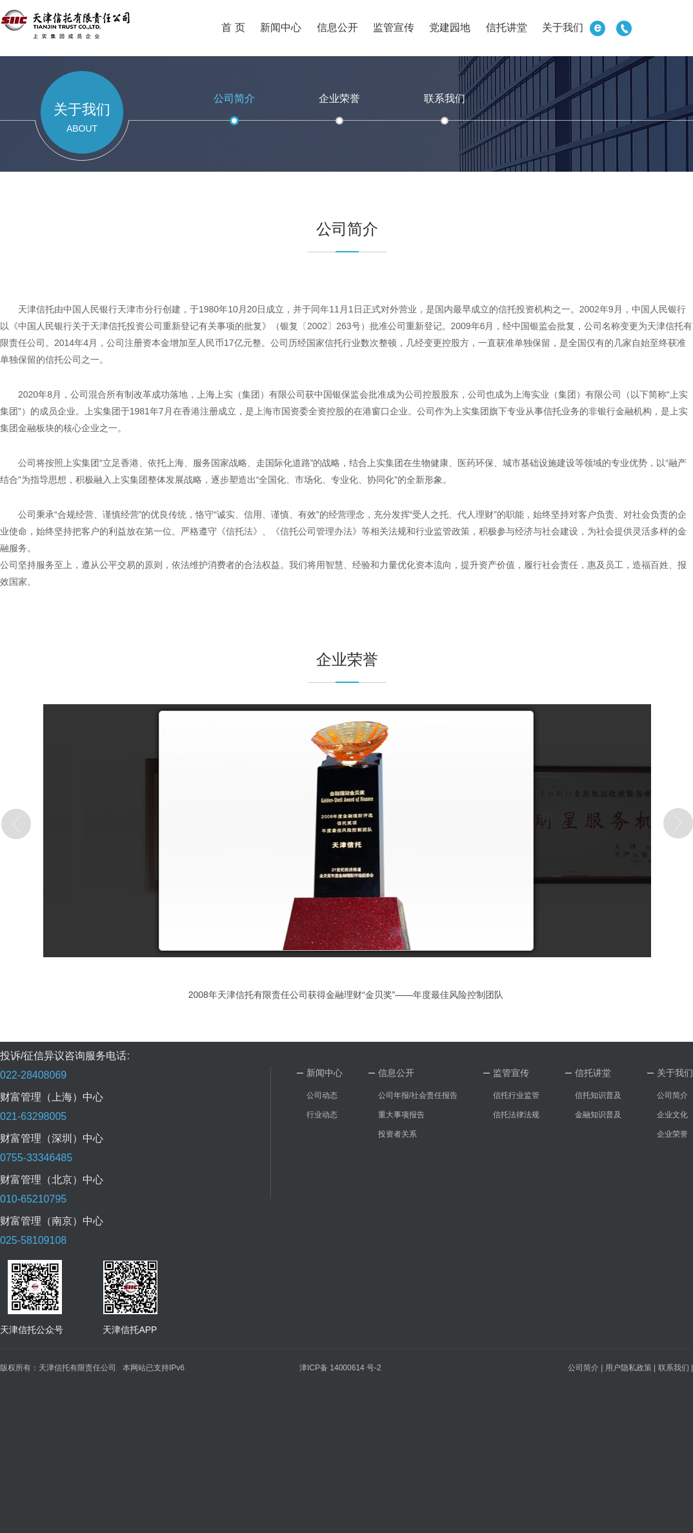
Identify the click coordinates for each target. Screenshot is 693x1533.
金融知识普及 (598, 1114)
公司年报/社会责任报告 (417, 1095)
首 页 (233, 27)
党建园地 (449, 27)
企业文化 (672, 1114)
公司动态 (321, 1095)
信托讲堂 (506, 27)
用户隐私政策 (628, 1367)
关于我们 (562, 27)
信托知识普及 (598, 1095)
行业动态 (321, 1114)
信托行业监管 (516, 1095)
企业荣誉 (339, 98)
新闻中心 (280, 27)
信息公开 (337, 27)
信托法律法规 (516, 1114)
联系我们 (444, 98)
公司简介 (234, 98)
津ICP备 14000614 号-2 (340, 1367)
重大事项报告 (401, 1114)
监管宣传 (393, 27)
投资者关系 (397, 1134)
